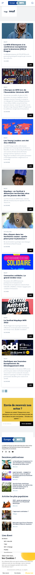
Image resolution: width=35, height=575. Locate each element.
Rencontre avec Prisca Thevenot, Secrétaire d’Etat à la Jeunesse (23, 523)
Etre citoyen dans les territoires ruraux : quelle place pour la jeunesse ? (15, 236)
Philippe (15, 514)
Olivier (6, 61)
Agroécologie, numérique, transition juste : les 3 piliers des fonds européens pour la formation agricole (22, 486)
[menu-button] (2, 3)
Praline (6, 549)
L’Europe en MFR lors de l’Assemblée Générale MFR (16, 91)
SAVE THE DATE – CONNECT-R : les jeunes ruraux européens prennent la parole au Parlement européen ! (22, 475)
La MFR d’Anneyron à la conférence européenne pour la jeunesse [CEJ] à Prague (15, 48)
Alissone (7, 111)
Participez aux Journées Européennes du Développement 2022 (15, 363)
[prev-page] (3, 391)
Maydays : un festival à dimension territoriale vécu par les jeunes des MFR (16, 193)
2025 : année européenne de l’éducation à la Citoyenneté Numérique (21, 502)
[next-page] (6, 391)
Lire (30, 65)
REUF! (5, 42)
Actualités (7, 231)
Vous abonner (26, 424)
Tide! (5, 544)
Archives (5, 538)
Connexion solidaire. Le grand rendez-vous (15, 277)
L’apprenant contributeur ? (21, 511)
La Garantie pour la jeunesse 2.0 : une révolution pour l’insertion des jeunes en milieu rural (23, 462)
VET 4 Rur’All (8, 541)
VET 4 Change (8, 547)
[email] (11, 424)
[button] (32, 3)
